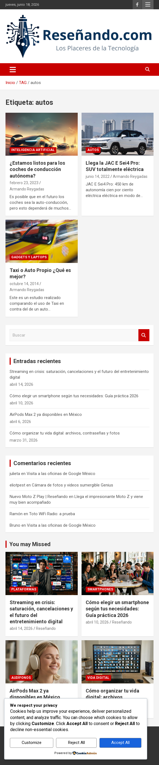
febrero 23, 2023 (24, 183)
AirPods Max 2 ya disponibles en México (46, 414)
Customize (31, 742)
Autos (93, 150)
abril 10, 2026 (97, 622)
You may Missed (30, 544)
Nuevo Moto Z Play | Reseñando (39, 496)
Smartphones (100, 589)
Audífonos (21, 678)
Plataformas (23, 589)
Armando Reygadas (27, 189)
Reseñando (46, 628)
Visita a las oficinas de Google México (61, 473)
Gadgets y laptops (29, 257)
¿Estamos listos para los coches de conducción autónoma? (37, 169)
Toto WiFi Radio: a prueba (52, 513)
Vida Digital (98, 678)
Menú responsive (148, 4)
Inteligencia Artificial (33, 150)
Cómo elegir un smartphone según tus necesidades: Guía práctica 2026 (74, 395)
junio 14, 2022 (98, 176)
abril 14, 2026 (21, 628)
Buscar (143, 335)
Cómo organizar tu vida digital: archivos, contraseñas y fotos (65, 433)
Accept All (120, 742)
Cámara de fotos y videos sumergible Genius (72, 485)
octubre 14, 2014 (24, 284)
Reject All (76, 742)
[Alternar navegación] (12, 69)
